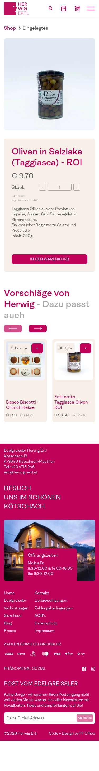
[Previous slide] (13, 328)
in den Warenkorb (49, 259)
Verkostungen (16, 608)
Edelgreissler (15, 600)
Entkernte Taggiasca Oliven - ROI (72, 402)
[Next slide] (38, 328)
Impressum (44, 630)
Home (9, 593)
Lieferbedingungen (51, 600)
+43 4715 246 (23, 467)
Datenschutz (46, 623)
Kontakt (42, 593)
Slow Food (13, 615)
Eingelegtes (35, 28)
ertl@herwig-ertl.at (20, 472)
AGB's (40, 615)
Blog (8, 623)
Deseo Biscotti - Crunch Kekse (22, 405)
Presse (10, 630)
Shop (10, 28)
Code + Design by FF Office (72, 733)
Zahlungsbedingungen (54, 608)
